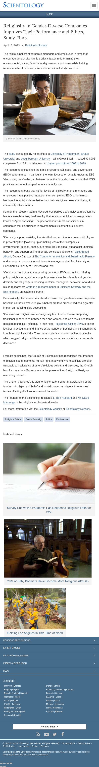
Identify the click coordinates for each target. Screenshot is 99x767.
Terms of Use (84, 743)
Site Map (45, 746)
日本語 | (12, 704)
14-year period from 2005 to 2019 (66, 163)
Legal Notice (23, 746)
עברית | (11, 700)
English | (11, 689)
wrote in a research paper (41, 287)
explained (61, 323)
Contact (35, 746)
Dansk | (53, 686)
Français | (12, 697)
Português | (14, 711)
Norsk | (54, 708)
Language (8, 680)
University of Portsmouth (64, 153)
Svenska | (12, 715)
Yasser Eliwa (75, 323)
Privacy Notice (68, 743)
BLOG (49, 14)
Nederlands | (12, 708)
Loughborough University (35, 158)
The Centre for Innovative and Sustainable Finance (65, 256)
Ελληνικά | (53, 697)
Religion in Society (36, 45)
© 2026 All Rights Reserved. (31, 743)
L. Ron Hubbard (62, 397)
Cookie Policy (8, 746)
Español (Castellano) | (60, 689)
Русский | (54, 711)
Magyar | (55, 704)
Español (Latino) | (16, 693)
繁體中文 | (12, 686)
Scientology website (50, 409)
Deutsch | (54, 693)
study (12, 153)
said (77, 251)
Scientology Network (78, 409)
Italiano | (53, 700)
